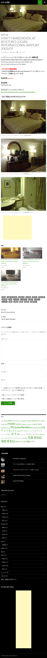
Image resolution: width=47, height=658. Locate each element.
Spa (2, 551)
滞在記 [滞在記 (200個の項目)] (10, 441)
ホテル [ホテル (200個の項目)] (15, 434)
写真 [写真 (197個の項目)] (30, 437)
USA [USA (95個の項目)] (43, 427)
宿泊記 (16, 301)
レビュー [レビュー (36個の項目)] (11, 438)
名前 (3, 364)
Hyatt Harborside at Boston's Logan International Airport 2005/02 (10, 284)
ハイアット (24, 299)
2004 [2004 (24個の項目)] (5, 421)
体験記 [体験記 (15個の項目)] (26, 438)
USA (7, 35)
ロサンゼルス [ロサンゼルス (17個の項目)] (17, 438)
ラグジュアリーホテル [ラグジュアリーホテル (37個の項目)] (36, 434)
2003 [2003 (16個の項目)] (2, 421)
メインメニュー (44, 2)
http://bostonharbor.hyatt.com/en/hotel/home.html (18, 92)
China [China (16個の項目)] (40, 421)
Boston (21, 297)
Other (4, 517)
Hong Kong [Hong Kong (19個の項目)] (4, 424)
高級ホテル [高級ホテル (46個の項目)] (30, 441)
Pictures (41, 297)
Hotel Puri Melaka (18, 481)
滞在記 (26, 301)
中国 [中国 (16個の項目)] (23, 438)
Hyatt (3, 35)
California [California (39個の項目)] (34, 421)
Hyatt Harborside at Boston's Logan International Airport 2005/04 (10, 261)
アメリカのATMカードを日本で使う (24, 464)
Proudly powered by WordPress (9, 655)
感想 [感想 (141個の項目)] (3, 441)
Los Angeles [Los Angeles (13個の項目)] (29, 424)
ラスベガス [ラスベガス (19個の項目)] (4, 438)
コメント (4, 339)
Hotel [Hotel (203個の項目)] (10, 423)
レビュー (5, 301)
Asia (2, 506)
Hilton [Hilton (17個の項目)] (43, 421)
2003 (4, 297)
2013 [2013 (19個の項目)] (13, 421)
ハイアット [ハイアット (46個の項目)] (37, 431)
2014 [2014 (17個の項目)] (16, 421)
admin (13, 52)
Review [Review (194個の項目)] (25, 427)
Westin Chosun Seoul (23, 311)
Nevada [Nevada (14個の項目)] (8, 427)
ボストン (37, 299)
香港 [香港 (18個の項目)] (24, 441)
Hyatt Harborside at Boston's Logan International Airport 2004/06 (31, 261)
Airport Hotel (12, 297)
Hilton (4, 510)
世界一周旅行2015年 (7, 579)
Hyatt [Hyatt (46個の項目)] (17, 424)
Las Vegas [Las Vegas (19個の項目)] (22, 424)
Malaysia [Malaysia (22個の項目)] (3, 428)
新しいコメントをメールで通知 (13, 395)
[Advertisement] (17, 228)
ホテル (30, 299)
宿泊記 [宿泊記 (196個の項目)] (38, 437)
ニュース (3, 572)
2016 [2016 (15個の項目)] (19, 421)
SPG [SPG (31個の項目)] (32, 428)
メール (4, 372)
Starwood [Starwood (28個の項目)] (37, 428)
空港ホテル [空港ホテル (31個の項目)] (19, 442)
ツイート (3, 495)
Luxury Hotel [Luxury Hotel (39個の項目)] (37, 424)
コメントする (21, 52)
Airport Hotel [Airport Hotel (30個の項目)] (26, 421)
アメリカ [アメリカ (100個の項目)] (6, 430)
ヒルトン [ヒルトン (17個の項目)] (3, 434)
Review (5, 299)
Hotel (28, 297)
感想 (21, 301)
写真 (11, 301)
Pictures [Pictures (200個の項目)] (16, 427)
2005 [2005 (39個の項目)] (10, 421)
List (2, 541)
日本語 (4, 545)
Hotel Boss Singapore (19, 458)
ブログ (3, 576)
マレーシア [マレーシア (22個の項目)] (23, 434)
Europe (3, 524)
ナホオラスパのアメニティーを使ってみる (26, 469)
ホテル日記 (5, 2)
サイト (3, 380)
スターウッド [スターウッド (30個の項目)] (28, 431)
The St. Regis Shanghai (23, 318)
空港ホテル (33, 301)
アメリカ (16, 299)
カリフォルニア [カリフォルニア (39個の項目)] (17, 431)
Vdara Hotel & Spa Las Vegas (21, 475)
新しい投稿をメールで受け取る (13, 399)
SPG (3, 520)
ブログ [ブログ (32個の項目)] (8, 434)
